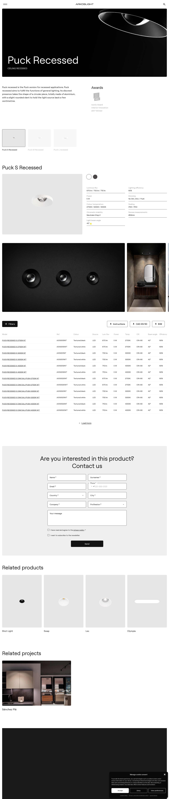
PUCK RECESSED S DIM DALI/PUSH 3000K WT (21, 399)
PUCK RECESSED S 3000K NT (14, 355)
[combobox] (91, 487)
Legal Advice (153, 795)
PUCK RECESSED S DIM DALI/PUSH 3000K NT (20, 393)
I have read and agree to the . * (68, 531)
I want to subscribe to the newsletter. (65, 536)
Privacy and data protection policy (139, 795)
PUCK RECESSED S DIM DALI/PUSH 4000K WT (21, 412)
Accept (120, 790)
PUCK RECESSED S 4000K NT (14, 367)
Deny (138, 790)
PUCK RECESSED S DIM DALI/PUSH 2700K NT (20, 380)
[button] (165, 774)
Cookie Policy (124, 795)
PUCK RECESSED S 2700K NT (14, 342)
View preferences (157, 790)
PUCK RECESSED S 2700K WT (14, 348)
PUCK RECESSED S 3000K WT (14, 361)
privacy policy (79, 531)
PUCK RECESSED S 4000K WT (14, 374)
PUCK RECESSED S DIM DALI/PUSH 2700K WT (21, 386)
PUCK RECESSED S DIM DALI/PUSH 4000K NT (20, 405)
